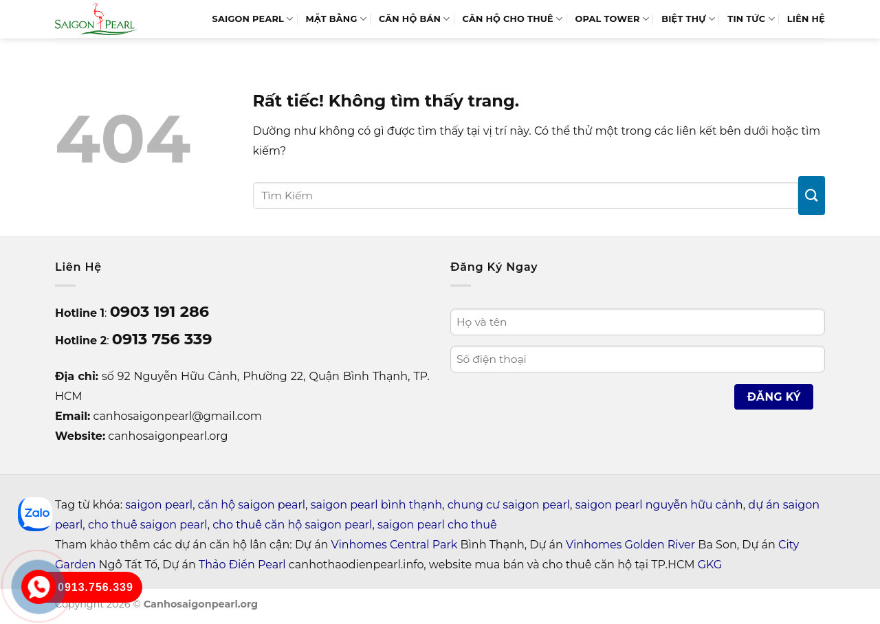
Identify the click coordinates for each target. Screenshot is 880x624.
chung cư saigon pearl (509, 504)
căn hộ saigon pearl (251, 504)
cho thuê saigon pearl (148, 524)
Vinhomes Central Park (394, 544)
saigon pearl (158, 504)
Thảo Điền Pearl (242, 564)
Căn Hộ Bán (414, 18)
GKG (710, 564)
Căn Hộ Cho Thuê (513, 18)
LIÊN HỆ (806, 19)
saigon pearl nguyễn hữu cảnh (659, 504)
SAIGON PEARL (252, 18)
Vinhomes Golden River (630, 544)
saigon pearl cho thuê (437, 524)
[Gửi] (811, 195)
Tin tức (751, 18)
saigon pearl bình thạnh (376, 504)
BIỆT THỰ (688, 18)
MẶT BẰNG (336, 18)
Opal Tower (612, 18)
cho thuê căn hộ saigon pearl (292, 524)
